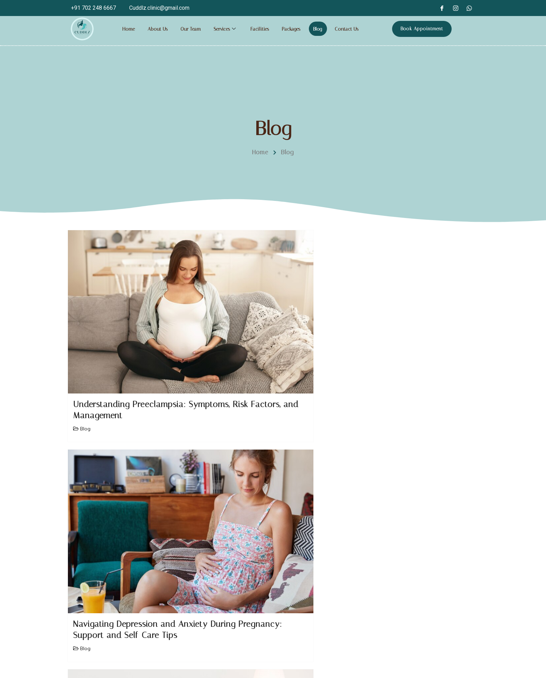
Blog (322, 29)
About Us (157, 29)
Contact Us (351, 29)
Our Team (191, 29)
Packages (294, 29)
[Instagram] (455, 8)
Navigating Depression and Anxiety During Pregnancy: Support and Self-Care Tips (264, 340)
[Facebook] (441, 8)
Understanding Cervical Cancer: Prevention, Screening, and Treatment (409, 340)
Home (128, 29)
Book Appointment (422, 29)
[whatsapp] (469, 8)
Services (227, 29)
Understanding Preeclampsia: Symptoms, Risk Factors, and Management (129, 340)
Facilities (262, 29)
